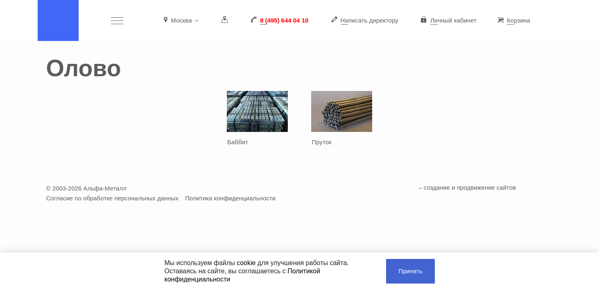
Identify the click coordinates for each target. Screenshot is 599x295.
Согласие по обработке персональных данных (112, 198)
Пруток (322, 141)
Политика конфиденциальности (230, 198)
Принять (410, 271)
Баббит (237, 141)
